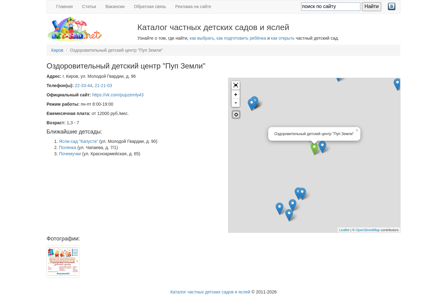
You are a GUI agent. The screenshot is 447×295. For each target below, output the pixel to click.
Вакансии (115, 6)
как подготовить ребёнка (241, 38)
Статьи (89, 6)
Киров (57, 50)
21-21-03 (103, 85)
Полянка (67, 147)
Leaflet (344, 230)
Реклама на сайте (193, 6)
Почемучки (70, 153)
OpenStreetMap (368, 230)
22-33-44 (83, 85)
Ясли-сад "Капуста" (78, 141)
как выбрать (202, 38)
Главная (64, 6)
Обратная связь (150, 6)
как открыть (283, 38)
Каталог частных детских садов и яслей (210, 291)
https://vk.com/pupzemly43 (118, 94)
